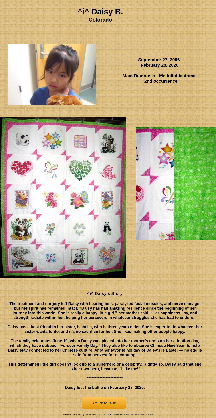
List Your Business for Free (139, 414)
